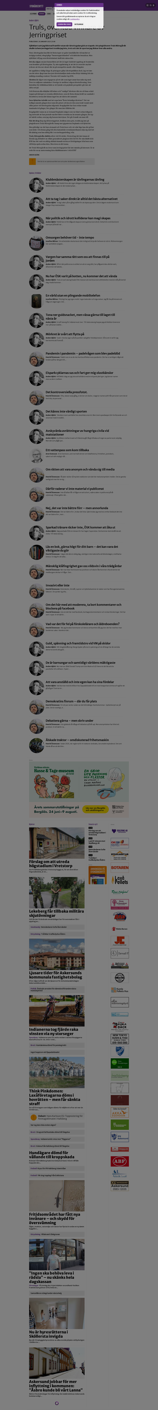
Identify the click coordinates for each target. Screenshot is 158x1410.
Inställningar (78, 24)
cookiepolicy (75, 19)
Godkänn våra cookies (64, 24)
